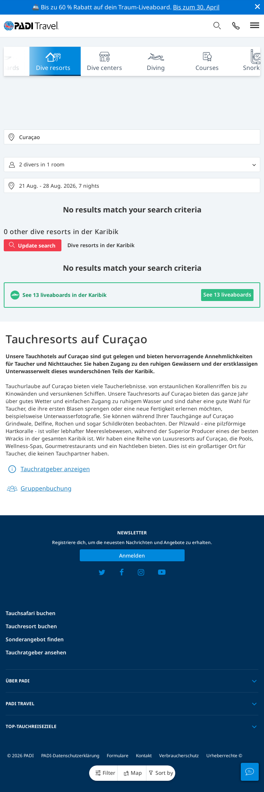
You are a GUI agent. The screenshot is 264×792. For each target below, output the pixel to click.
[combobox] (132, 136)
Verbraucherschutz (179, 755)
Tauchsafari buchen (30, 613)
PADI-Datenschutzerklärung (70, 755)
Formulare (117, 755)
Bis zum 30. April (196, 7)
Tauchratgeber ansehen (36, 652)
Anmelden (132, 555)
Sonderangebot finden (35, 639)
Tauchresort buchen (31, 626)
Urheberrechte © (224, 755)
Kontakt (144, 755)
